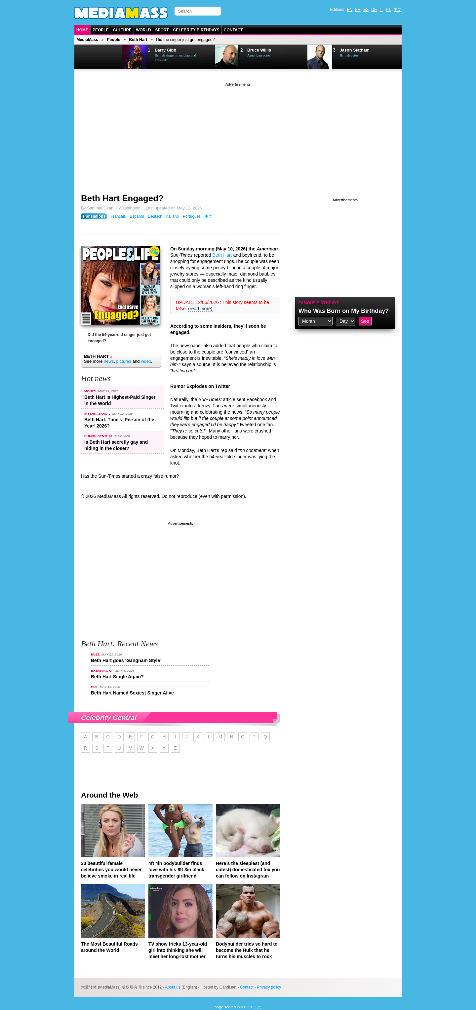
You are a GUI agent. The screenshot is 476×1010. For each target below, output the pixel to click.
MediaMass (87, 39)
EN (350, 9)
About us (172, 987)
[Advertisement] (238, 134)
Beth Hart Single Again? (117, 676)
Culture (122, 30)
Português (192, 216)
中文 (398, 9)
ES (366, 9)
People (101, 30)
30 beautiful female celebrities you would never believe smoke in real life (111, 870)
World (143, 30)
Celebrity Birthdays (196, 30)
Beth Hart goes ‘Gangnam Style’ (126, 660)
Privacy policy (269, 987)
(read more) (200, 308)
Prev (91, 57)
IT (381, 9)
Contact (233, 30)
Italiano (172, 216)
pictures (124, 361)
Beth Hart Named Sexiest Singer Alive (132, 692)
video (146, 361)
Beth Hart (138, 39)
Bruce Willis (259, 50)
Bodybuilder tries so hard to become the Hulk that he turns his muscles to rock (247, 950)
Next (107, 57)
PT (388, 9)
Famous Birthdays (318, 303)
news (109, 361)
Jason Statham (355, 50)
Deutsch (155, 216)
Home (82, 30)
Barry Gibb (165, 50)
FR (358, 9)
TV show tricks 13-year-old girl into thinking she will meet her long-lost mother (177, 950)
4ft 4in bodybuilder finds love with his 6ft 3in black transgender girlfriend (176, 870)
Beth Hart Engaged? (122, 198)
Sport (162, 30)
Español (137, 216)
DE (374, 9)
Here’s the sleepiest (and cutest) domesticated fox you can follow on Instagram (248, 870)
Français (118, 216)
